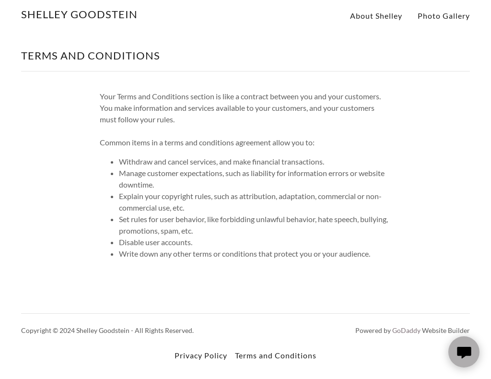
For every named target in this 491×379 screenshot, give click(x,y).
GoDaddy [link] (406, 330)
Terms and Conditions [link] (275, 355)
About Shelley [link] (376, 15)
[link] (79, 15)
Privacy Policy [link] (201, 355)
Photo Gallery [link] (444, 15)
